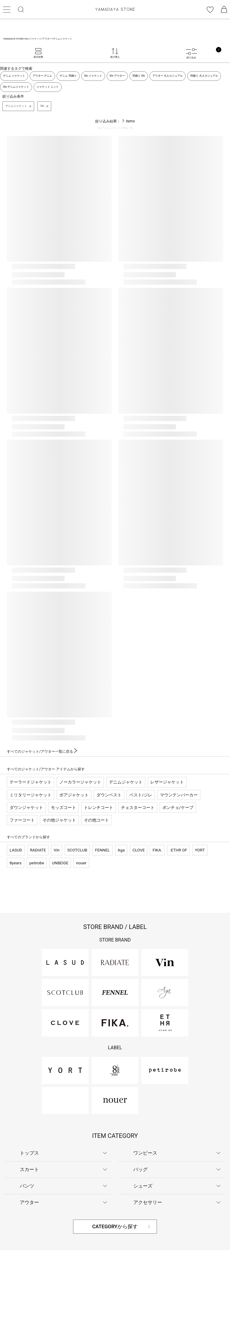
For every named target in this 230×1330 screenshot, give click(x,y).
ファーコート (22, 820)
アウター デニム (42, 75)
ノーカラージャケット (80, 782)
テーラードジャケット (31, 782)
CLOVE (138, 850)
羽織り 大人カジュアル (204, 75)
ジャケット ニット (48, 86)
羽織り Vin (138, 75)
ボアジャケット (74, 794)
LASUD (16, 850)
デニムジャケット (126, 782)
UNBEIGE (60, 862)
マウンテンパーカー (179, 794)
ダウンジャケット (26, 807)
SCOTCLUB (77, 850)
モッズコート (63, 807)
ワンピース (145, 1153)
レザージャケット (167, 782)
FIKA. (157, 850)
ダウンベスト (109, 794)
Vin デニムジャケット (16, 86)
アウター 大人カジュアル (167, 75)
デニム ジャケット (14, 75)
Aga (121, 850)
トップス (29, 1153)
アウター (29, 1202)
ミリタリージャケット (31, 794)
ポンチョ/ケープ (177, 807)
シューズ (142, 1186)
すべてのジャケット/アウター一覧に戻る (42, 751)
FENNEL (102, 850)
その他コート (96, 820)
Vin (56, 850)
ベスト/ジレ (140, 794)
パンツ (27, 1186)
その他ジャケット (59, 820)
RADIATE (38, 850)
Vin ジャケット (93, 75)
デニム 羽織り (68, 75)
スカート (29, 1169)
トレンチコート (98, 807)
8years (16, 862)
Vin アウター (117, 75)
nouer (81, 862)
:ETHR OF (178, 850)
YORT (200, 850)
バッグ (140, 1169)
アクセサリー (147, 1202)
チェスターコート (138, 807)
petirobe (36, 862)
